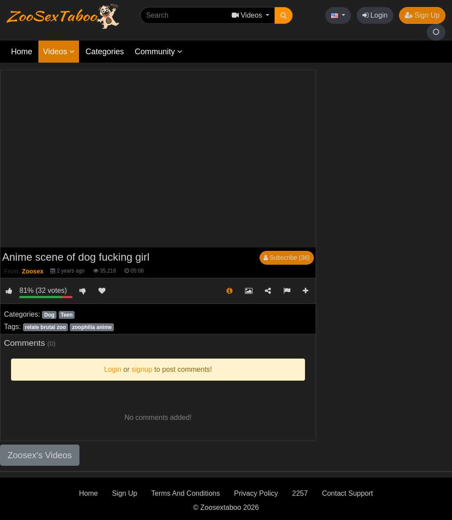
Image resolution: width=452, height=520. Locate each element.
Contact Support (347, 493)
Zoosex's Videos (40, 455)
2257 (300, 493)
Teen (66, 315)
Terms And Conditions (185, 493)
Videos (59, 51)
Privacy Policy (256, 493)
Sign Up (422, 15)
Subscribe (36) (287, 257)
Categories (105, 51)
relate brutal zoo (45, 327)
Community (158, 51)
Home (21, 51)
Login (375, 15)
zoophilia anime (92, 327)
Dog (49, 315)
